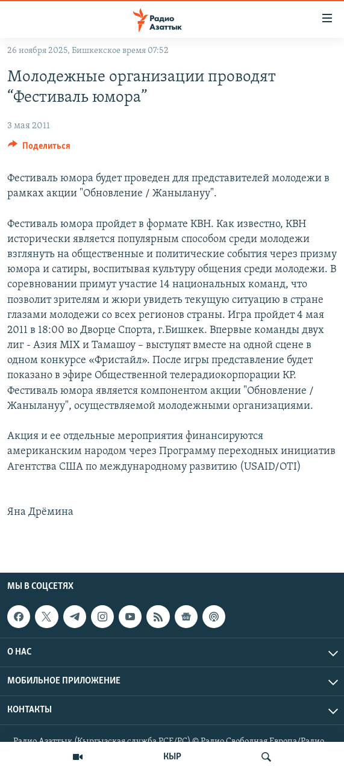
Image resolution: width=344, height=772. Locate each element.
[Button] (39, 148)
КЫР (172, 757)
